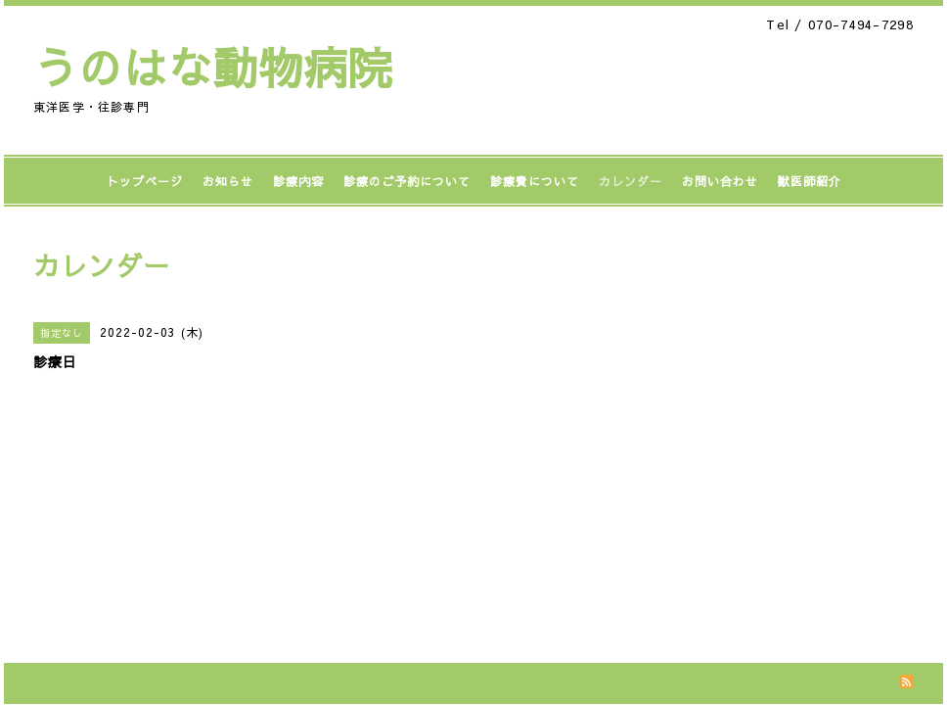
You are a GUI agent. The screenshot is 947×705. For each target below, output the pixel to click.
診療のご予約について (407, 181)
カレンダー (630, 181)
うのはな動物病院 (213, 66)
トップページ (145, 181)
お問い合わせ (720, 181)
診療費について (534, 181)
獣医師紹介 (809, 181)
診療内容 (298, 181)
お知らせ (228, 181)
